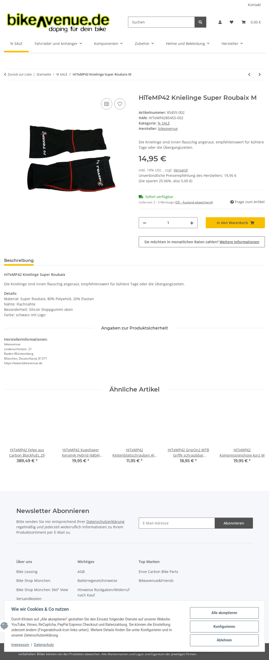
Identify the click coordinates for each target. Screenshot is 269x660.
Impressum (21, 645)
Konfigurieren (223, 627)
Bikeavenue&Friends (156, 580)
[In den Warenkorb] (8, 91)
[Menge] (168, 222)
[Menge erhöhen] (191, 222)
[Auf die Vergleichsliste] (106, 103)
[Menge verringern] (144, 222)
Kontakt (254, 4)
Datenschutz (45, 645)
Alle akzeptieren (223, 613)
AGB (81, 571)
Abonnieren (234, 523)
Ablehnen (222, 640)
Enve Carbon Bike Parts (158, 571)
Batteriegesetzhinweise (97, 580)
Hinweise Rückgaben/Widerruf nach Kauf (104, 592)
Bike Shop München (33, 580)
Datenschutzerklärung (105, 521)
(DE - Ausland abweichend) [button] (194, 202)
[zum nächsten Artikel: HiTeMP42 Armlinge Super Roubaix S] (259, 74)
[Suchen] (161, 22)
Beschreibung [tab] (19, 260)
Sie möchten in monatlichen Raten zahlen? (201, 241)
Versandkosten (29, 598)
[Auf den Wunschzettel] (119, 103)
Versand (181, 170)
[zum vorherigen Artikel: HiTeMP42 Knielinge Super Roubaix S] (249, 74)
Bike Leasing (26, 571)
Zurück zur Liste (20, 74)
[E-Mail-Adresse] (177, 523)
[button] (220, 22)
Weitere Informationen (239, 241)
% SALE (164, 123)
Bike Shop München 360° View (42, 589)
